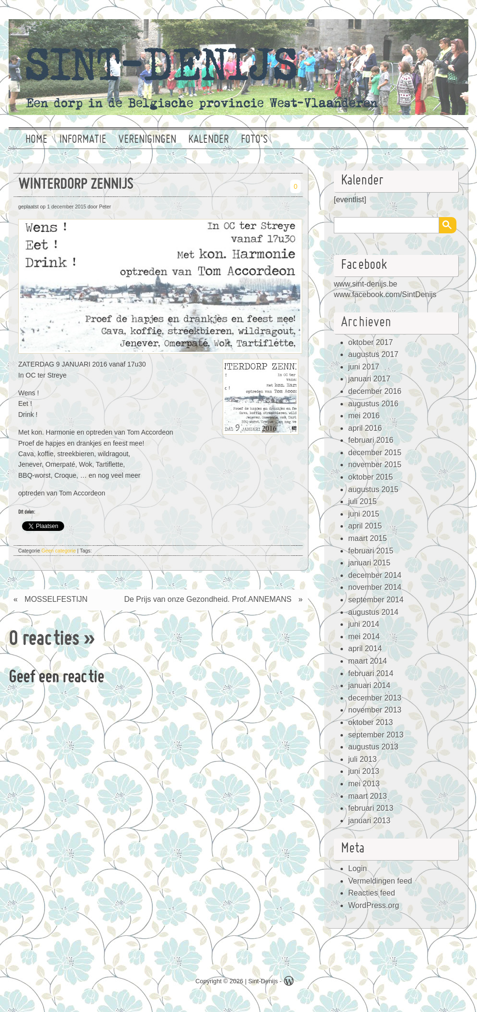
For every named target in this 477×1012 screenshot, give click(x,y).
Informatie (82, 140)
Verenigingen (147, 140)
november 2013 (374, 710)
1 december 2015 (66, 206)
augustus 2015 (373, 489)
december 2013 (374, 698)
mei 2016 (364, 416)
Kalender (208, 140)
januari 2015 (369, 563)
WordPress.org (373, 905)
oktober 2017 (370, 342)
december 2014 (374, 575)
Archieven (366, 322)
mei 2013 (364, 784)
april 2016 (365, 428)
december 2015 (374, 452)
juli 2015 (362, 501)
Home (36, 140)
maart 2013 (367, 796)
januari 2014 (369, 685)
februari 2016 (370, 440)
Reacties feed (371, 893)
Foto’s (254, 140)
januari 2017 (369, 379)
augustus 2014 (373, 612)
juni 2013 (363, 771)
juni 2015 (363, 514)
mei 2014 (364, 636)
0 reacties (44, 640)
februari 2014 (370, 673)
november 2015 (374, 464)
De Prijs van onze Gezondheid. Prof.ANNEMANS (207, 599)
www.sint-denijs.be (366, 284)
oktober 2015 (370, 477)
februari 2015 (370, 551)
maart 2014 (367, 661)
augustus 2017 (373, 354)
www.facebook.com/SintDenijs (385, 294)
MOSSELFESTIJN (56, 599)
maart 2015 (367, 538)
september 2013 (376, 735)
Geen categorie (58, 550)
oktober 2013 (370, 722)
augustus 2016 (373, 404)
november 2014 (374, 587)
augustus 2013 (373, 747)
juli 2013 (362, 759)
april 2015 (365, 526)
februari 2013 (370, 808)
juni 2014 (363, 624)
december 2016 (374, 391)
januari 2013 (369, 820)
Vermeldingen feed (380, 881)
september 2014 (376, 600)
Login (357, 868)
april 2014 (365, 648)
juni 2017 (363, 367)
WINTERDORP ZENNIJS (75, 185)
